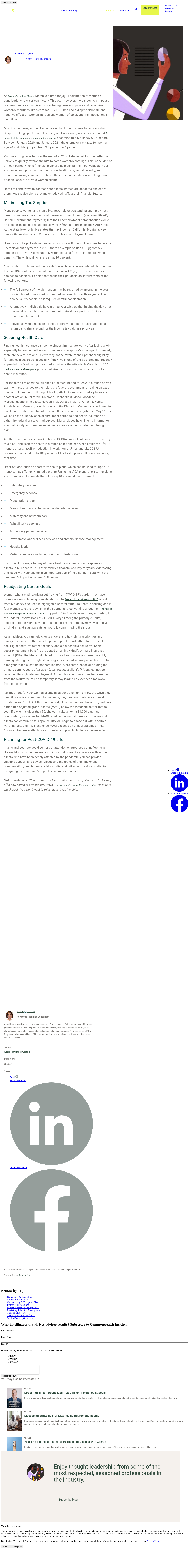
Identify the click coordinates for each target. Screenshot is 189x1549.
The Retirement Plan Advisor (21, 1315)
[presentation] (20, 1369)
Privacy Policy (153, 1538)
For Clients (173, 8)
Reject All (6, 1544)
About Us (122, 10)
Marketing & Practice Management (23, 1310)
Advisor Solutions (89, 10)
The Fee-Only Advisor (17, 1313)
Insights (108, 10)
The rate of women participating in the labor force (37, 613)
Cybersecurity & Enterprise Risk (22, 1302)
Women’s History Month (24, 96)
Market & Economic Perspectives (23, 1307)
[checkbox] (94, 1358)
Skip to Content (9, 3)
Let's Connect (148, 8)
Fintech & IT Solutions (18, 1305)
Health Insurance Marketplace (24, 369)
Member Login (175, 5)
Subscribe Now (68, 1496)
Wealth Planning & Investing (38, 59)
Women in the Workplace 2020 (85, 599)
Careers (172, 11)
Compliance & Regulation (19, 1297)
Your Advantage (67, 10)
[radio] (97, 1355)
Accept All (17, 1544)
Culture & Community (17, 1299)
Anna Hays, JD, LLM (24, 53)
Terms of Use (24, 1275)
